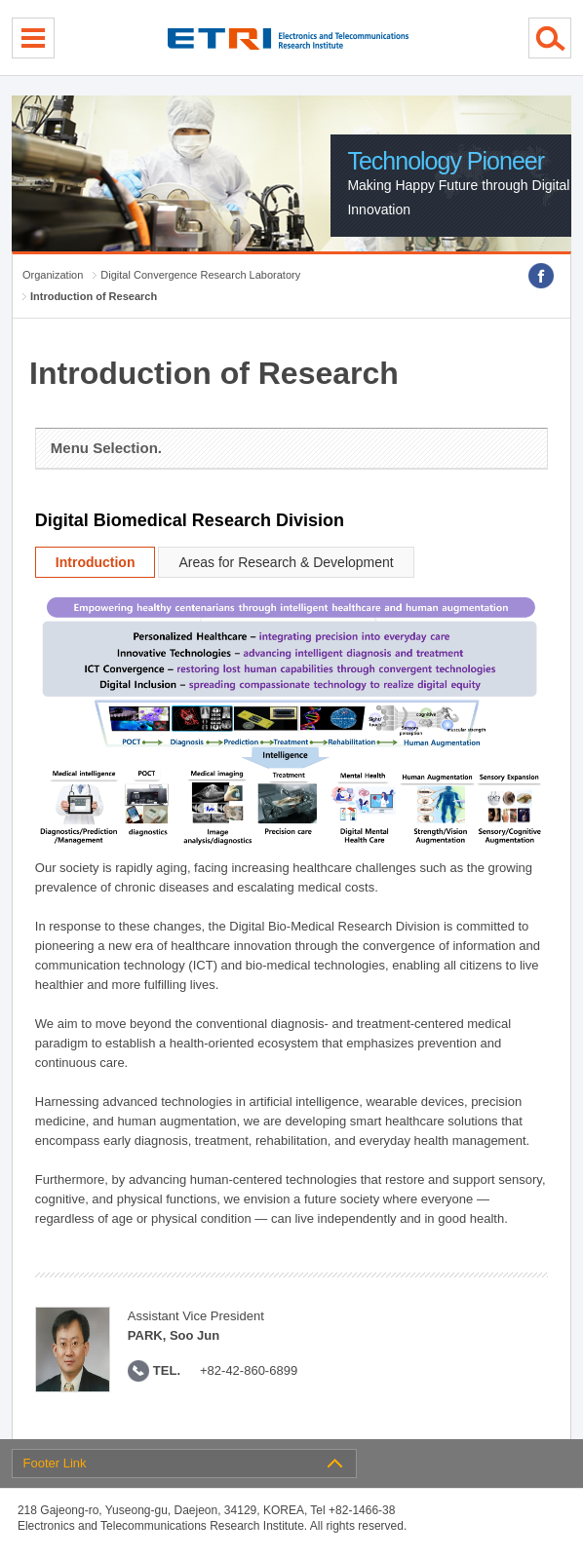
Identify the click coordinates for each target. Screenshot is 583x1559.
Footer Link (55, 1463)
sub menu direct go (0, 0)
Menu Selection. (106, 447)
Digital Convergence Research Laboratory (200, 275)
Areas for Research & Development (285, 562)
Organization (52, 275)
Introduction (96, 562)
